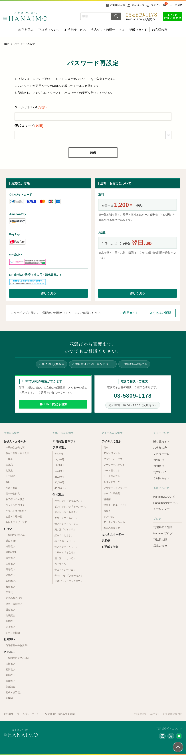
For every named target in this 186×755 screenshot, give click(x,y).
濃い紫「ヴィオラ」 (65, 529)
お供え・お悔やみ (15, 441)
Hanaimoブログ (162, 533)
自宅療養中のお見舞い (17, 645)
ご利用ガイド (117, 5)
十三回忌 (10, 476)
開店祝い (10, 675)
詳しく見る (48, 293)
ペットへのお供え (15, 505)
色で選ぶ (58, 494)
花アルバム (160, 472)
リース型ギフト (112, 476)
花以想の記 (160, 539)
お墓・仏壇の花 (14, 516)
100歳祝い (11, 580)
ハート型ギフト (112, 470)
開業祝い (10, 669)
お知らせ (158, 460)
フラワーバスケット (114, 464)
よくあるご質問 (160, 312)
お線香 (107, 510)
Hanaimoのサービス (165, 502)
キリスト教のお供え (16, 510)
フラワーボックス (113, 459)
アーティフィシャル (114, 522)
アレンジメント (112, 453)
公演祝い (10, 627)
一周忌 (9, 459)
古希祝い (10, 563)
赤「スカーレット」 (65, 541)
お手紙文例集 (110, 546)
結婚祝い (10, 546)
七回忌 (9, 470)
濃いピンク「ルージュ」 (67, 524)
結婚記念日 (11, 552)
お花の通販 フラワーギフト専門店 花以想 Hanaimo (25, 16)
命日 (8, 482)
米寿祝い (10, 575)
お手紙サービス (75, 29)
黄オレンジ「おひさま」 (67, 512)
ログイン (156, 5)
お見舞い (9, 639)
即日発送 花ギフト (64, 441)
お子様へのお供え (15, 499)
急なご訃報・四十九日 (17, 453)
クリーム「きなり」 (65, 552)
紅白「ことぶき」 (63, 535)
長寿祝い (10, 569)
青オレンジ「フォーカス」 (68, 575)
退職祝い (10, 609)
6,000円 (58, 453)
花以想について (49, 29)
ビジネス (9, 651)
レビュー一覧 (161, 453)
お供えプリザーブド (16, 522)
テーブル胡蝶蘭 (112, 493)
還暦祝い (10, 558)
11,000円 (59, 459)
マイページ (138, 5)
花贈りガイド (138, 29)
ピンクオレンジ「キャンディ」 (71, 506)
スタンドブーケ (112, 482)
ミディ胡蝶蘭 (13, 632)
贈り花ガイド (161, 441)
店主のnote (160, 545)
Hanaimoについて (164, 496)
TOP (6, 44)
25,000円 (59, 476)
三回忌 (9, 464)
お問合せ (158, 466)
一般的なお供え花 (15, 447)
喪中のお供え (13, 493)
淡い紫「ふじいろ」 (65, 558)
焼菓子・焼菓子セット (115, 505)
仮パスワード (29, 125)
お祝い (8, 528)
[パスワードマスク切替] (168, 135)
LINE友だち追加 (55, 404)
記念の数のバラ (14, 598)
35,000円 (59, 482)
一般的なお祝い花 (15, 535)
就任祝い (10, 681)
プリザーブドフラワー (115, 487)
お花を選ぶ (26, 29)
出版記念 (10, 615)
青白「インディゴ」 (65, 569)
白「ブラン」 (61, 564)
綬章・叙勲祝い (14, 604)
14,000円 (59, 465)
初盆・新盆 (11, 487)
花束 (106, 447)
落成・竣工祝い (14, 692)
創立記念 (10, 686)
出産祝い (10, 586)
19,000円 (59, 471)
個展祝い (10, 621)
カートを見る (174, 5)
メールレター (161, 508)
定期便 (106, 540)
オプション (109, 516)
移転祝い (10, 663)
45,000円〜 (60, 488)
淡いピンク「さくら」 (66, 546)
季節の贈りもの (112, 528)
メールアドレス (31, 107)
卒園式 (9, 592)
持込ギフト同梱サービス (107, 29)
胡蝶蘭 (9, 698)
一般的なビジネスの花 (17, 658)
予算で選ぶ (59, 447)
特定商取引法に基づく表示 (60, 714)
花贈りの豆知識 (162, 527)
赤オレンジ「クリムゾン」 (68, 500)
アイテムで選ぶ (111, 441)
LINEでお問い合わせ (172, 16)
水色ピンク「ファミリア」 (68, 581)
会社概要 (8, 714)
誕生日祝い (11, 540)
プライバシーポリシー (29, 714)
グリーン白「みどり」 (66, 518)
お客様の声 (159, 29)
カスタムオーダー (113, 534)
